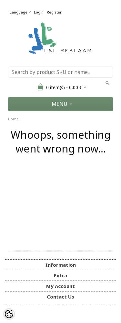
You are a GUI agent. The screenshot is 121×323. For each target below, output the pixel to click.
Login (39, 12)
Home (13, 118)
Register (54, 12)
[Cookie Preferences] (9, 314)
